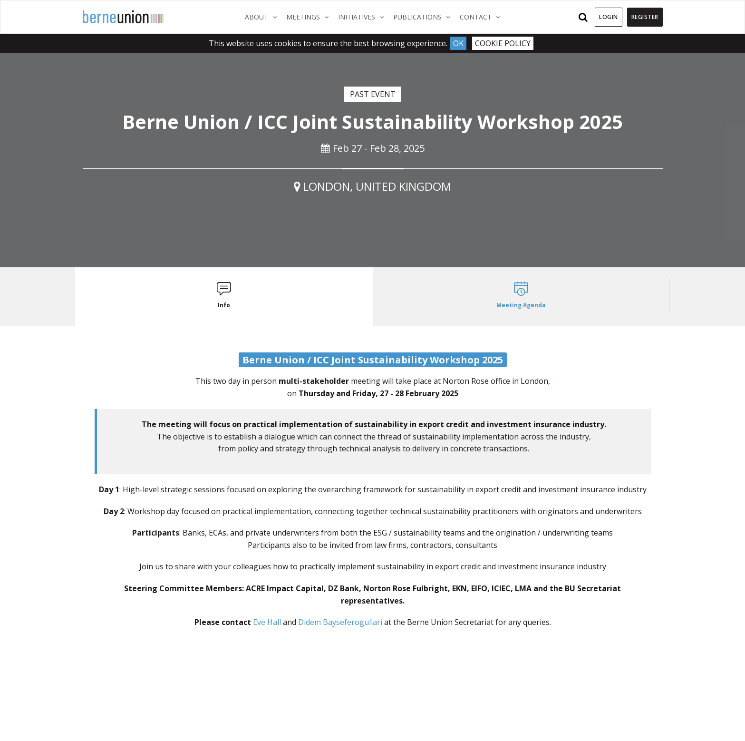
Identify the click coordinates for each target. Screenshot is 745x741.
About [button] (263, 16)
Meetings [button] (309, 16)
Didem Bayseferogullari (340, 622)
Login (608, 17)
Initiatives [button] (363, 16)
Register (644, 17)
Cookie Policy (503, 43)
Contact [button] (482, 16)
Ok (458, 43)
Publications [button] (424, 16)
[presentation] (224, 296)
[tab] (224, 296)
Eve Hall (267, 622)
